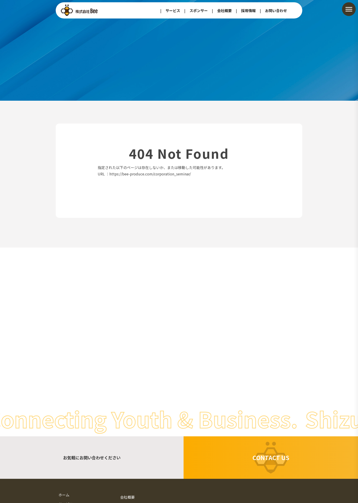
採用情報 (248, 10)
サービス (173, 10)
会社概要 (224, 10)
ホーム (63, 495)
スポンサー (199, 10)
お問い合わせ (276, 10)
